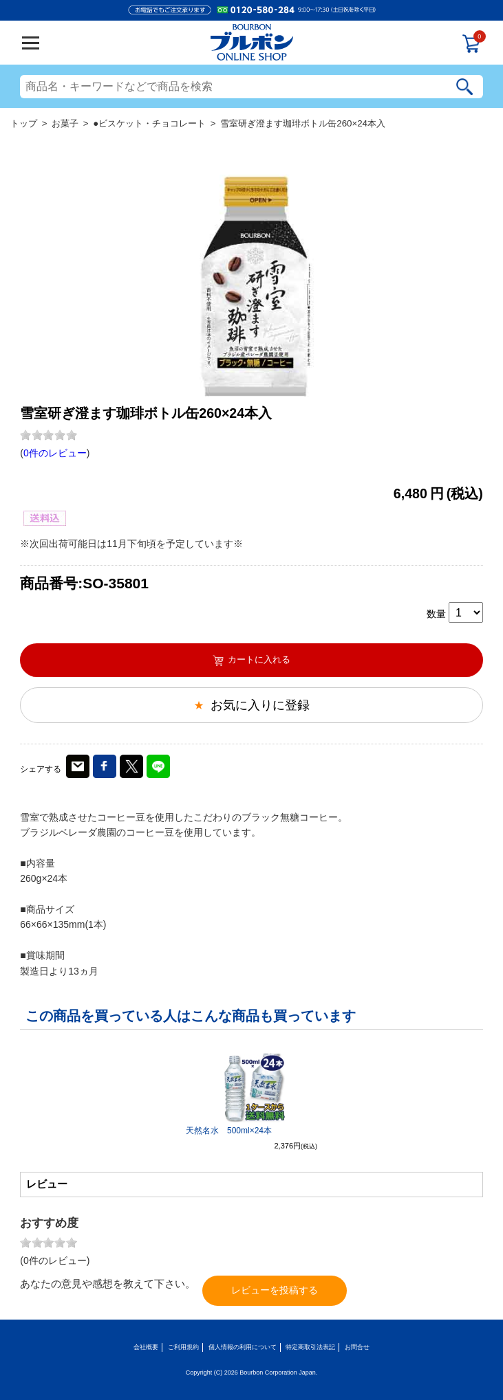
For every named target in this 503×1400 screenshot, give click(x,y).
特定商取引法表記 (310, 1347)
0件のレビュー (55, 452)
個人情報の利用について (242, 1347)
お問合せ (357, 1347)
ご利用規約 (183, 1347)
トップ (23, 123)
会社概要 (145, 1347)
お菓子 (65, 123)
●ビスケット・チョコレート (149, 123)
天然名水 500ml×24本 (229, 1130)
